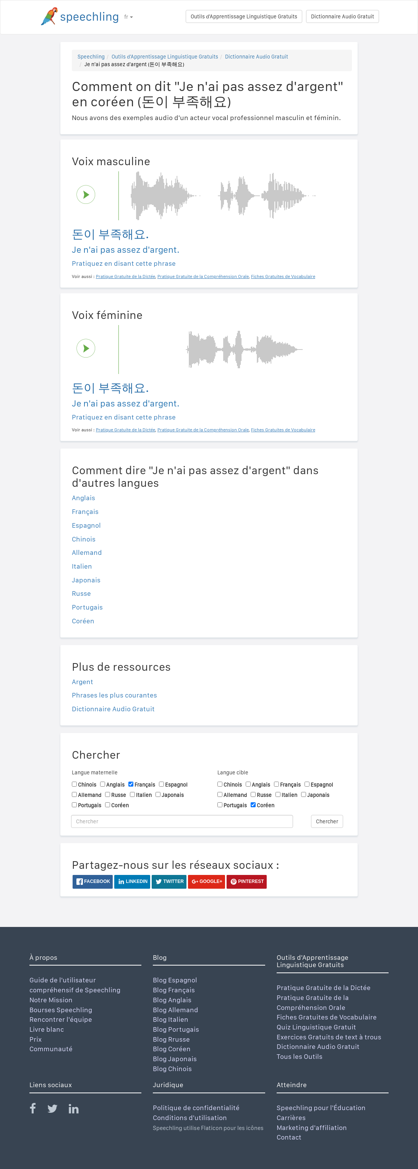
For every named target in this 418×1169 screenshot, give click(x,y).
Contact (289, 1137)
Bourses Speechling (60, 1010)
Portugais (87, 607)
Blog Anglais (172, 1000)
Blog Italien (170, 1019)
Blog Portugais (176, 1029)
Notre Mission (51, 1000)
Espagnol (86, 525)
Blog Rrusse (171, 1039)
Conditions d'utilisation (190, 1118)
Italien (82, 566)
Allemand (87, 552)
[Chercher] (182, 821)
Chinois (84, 539)
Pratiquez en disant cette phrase (124, 263)
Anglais (83, 498)
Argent (82, 682)
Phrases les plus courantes (114, 695)
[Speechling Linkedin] (78, 1110)
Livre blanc (46, 1029)
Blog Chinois (172, 1069)
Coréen (83, 621)
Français (85, 511)
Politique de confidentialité (196, 1108)
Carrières (291, 1118)
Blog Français (174, 990)
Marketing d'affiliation (312, 1127)
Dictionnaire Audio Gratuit (342, 16)
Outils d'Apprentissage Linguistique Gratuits (244, 16)
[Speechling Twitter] (57, 1110)
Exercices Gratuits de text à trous (329, 1037)
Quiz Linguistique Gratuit (316, 1027)
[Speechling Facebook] (37, 1110)
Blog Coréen (172, 1049)
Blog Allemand (175, 1010)
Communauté (51, 1049)
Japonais (86, 580)
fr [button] (128, 17)
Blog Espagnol (175, 980)
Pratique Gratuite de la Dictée (324, 988)
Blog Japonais (175, 1059)
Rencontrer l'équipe (60, 1019)
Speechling (91, 57)
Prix (35, 1039)
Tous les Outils (299, 1056)
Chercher (327, 821)
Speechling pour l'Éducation (321, 1108)
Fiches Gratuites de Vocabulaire (327, 1017)
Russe (81, 593)
